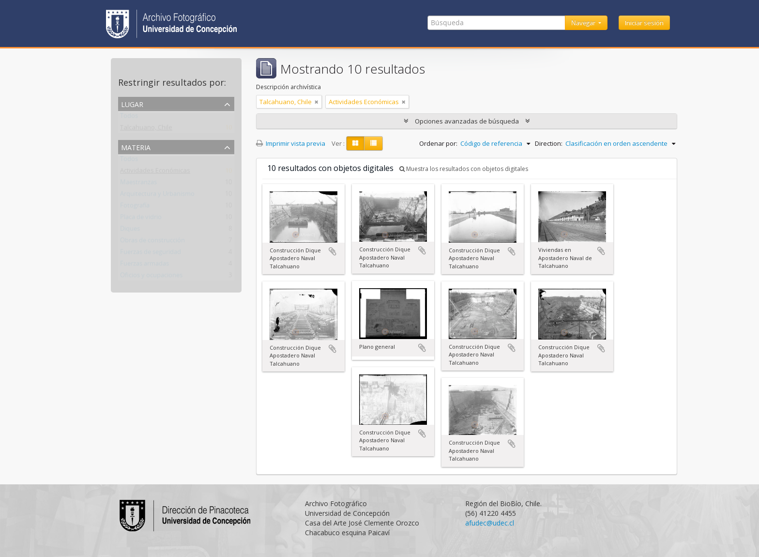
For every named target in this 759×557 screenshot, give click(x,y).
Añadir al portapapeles (332, 251)
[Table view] (373, 143)
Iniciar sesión (644, 22)
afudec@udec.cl (489, 522)
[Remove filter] (317, 102)
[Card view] (355, 143)
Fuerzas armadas (144, 265)
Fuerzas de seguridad (150, 253)
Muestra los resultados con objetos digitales (463, 169)
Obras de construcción (152, 242)
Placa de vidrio (141, 219)
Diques (130, 230)
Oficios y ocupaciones (151, 277)
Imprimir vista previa (290, 143)
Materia (136, 146)
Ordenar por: (438, 143)
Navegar (584, 22)
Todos (129, 117)
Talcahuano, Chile (146, 129)
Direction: (548, 143)
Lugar (132, 103)
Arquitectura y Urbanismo (157, 195)
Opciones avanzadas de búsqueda (466, 121)
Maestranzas (138, 184)
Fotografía (135, 207)
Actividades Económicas (155, 172)
